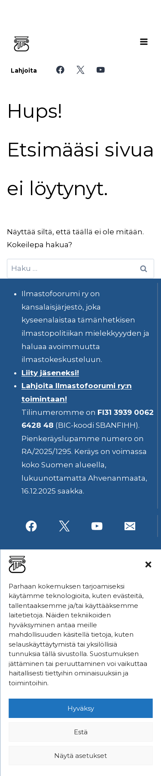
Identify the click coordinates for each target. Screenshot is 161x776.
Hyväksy (80, 708)
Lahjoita (24, 70)
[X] (80, 70)
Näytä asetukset (80, 755)
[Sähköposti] (130, 526)
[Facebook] (60, 70)
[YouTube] (101, 70)
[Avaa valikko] (144, 41)
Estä (81, 732)
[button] (148, 564)
